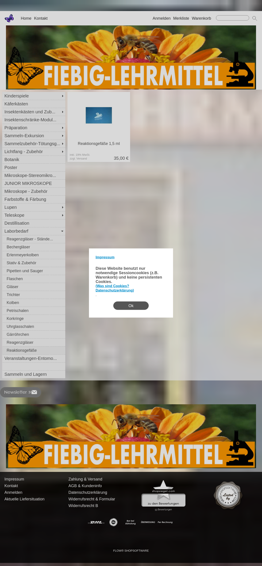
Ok (130, 306)
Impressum (105, 257)
